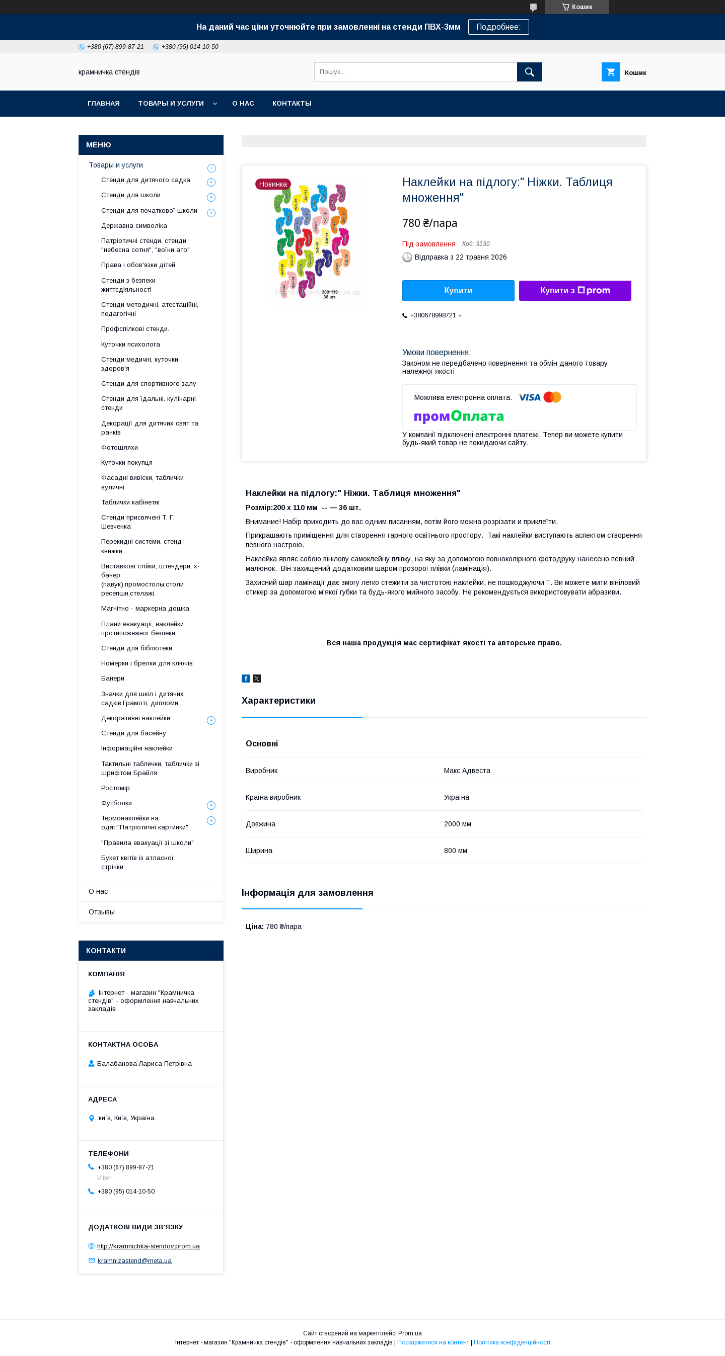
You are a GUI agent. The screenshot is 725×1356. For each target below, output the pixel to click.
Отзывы (102, 912)
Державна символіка (134, 225)
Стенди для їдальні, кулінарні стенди (148, 403)
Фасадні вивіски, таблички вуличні (142, 482)
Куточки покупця (127, 462)
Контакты (292, 103)
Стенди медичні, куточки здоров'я (139, 364)
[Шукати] (529, 71)
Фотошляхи (119, 447)
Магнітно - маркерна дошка (145, 608)
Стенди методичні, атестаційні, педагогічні (149, 309)
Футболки (116, 803)
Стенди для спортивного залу (148, 383)
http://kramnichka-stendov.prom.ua (148, 1246)
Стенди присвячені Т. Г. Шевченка (138, 522)
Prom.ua (410, 1333)
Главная (104, 103)
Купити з (575, 290)
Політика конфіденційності (512, 1342)
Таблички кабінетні (130, 502)
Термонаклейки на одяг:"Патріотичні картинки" (144, 822)
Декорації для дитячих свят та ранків (149, 427)
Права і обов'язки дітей (138, 265)
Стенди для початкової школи (149, 210)
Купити (459, 290)
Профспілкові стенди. (135, 328)
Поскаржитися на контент (433, 1342)
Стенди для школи (131, 195)
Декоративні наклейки (135, 718)
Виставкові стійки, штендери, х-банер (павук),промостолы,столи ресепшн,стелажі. (150, 580)
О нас (243, 103)
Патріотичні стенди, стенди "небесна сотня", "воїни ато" (145, 245)
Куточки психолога (130, 344)
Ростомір (115, 788)
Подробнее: (498, 27)
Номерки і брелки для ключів (147, 663)
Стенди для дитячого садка (145, 180)
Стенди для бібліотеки (136, 648)
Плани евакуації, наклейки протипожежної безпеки (142, 628)
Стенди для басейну (133, 733)
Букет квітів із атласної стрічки (137, 862)
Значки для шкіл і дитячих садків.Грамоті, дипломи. (142, 698)
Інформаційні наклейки (137, 748)
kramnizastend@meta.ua (135, 1260)
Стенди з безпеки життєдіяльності (128, 285)
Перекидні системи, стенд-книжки (142, 546)
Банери (112, 678)
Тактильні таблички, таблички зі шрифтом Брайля (150, 768)
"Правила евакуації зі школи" (147, 842)
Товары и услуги (171, 103)
